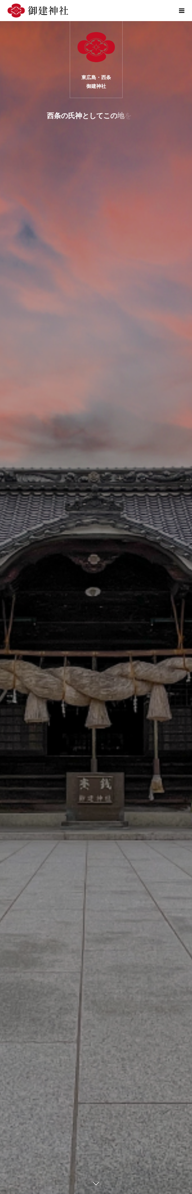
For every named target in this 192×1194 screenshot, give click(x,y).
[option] (96, 607)
